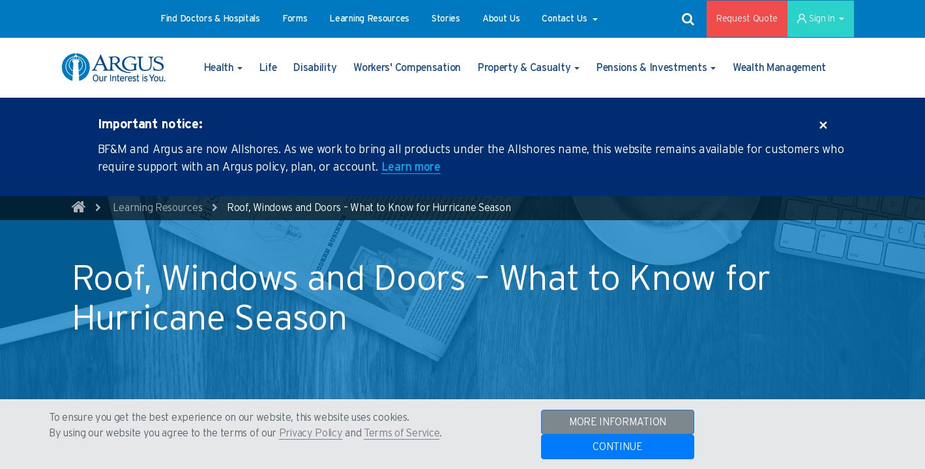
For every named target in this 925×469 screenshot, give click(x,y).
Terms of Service (401, 433)
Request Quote (747, 18)
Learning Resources (158, 208)
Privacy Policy (311, 433)
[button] (210, 19)
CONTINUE (618, 447)
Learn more (411, 167)
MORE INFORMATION (617, 422)
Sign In (820, 19)
